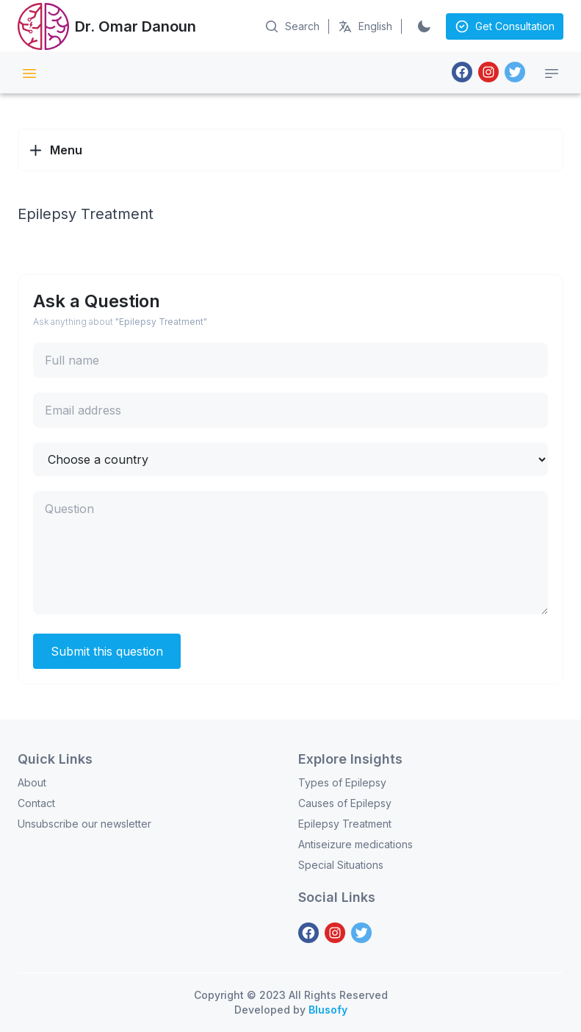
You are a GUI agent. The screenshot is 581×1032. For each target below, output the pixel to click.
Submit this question (107, 651)
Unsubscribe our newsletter (84, 823)
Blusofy (327, 1009)
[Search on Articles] (292, 26)
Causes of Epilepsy (344, 803)
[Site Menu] (29, 73)
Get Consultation (505, 26)
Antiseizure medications (355, 844)
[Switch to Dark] (423, 26)
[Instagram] (488, 72)
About (32, 782)
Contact (36, 803)
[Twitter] (515, 72)
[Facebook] (462, 72)
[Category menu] (551, 73)
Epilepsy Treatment (344, 823)
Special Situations (340, 865)
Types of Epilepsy (342, 782)
